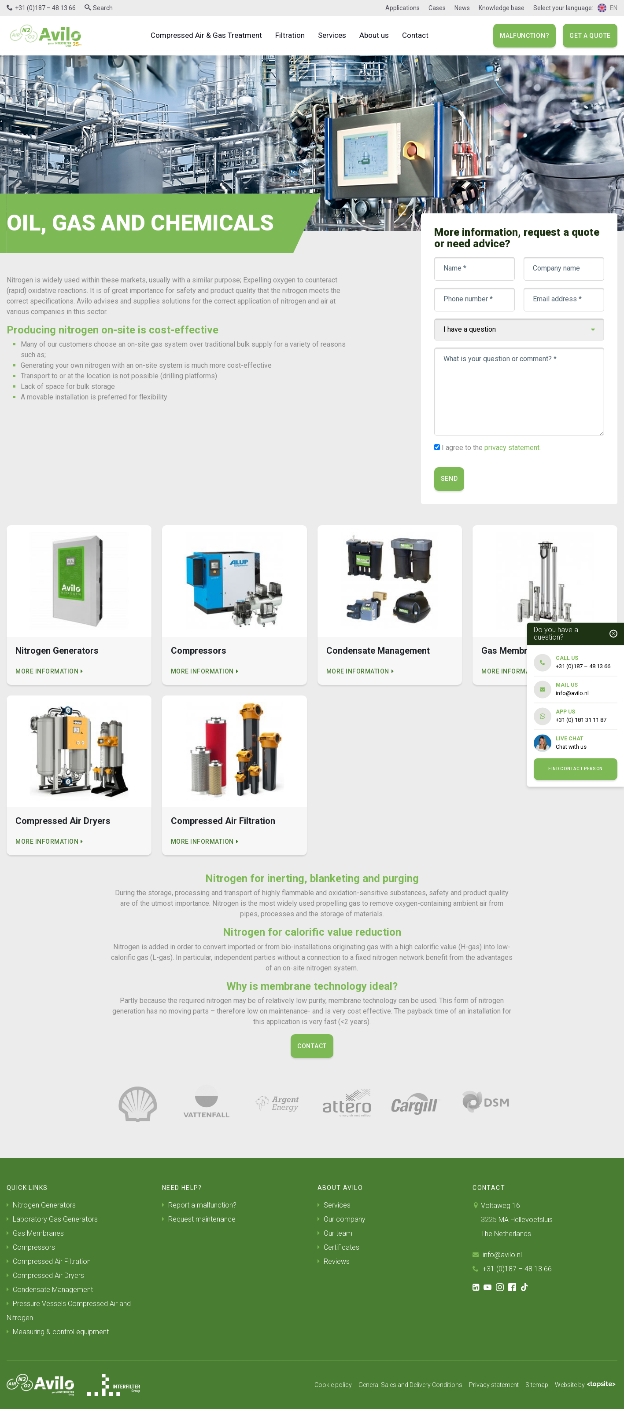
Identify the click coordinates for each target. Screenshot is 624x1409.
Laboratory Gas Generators (52, 1219)
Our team (335, 1233)
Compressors (31, 1247)
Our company (342, 1219)
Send (449, 478)
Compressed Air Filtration (49, 1261)
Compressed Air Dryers (45, 1275)
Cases (437, 7)
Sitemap (536, 1384)
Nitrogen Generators (41, 1205)
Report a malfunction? (199, 1205)
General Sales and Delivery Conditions (410, 1384)
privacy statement (511, 447)
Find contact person (575, 769)
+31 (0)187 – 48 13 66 (45, 7)
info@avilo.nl (497, 1255)
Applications (402, 7)
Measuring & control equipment (58, 1332)
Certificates (338, 1247)
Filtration (290, 35)
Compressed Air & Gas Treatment (206, 35)
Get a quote (590, 35)
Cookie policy (333, 1384)
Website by (585, 1384)
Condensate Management (50, 1289)
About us (374, 35)
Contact (415, 35)
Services (332, 35)
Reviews (334, 1261)
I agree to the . (491, 447)
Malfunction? (524, 35)
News (462, 7)
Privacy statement (494, 1384)
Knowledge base (501, 7)
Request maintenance (199, 1219)
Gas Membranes (35, 1233)
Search (103, 7)
